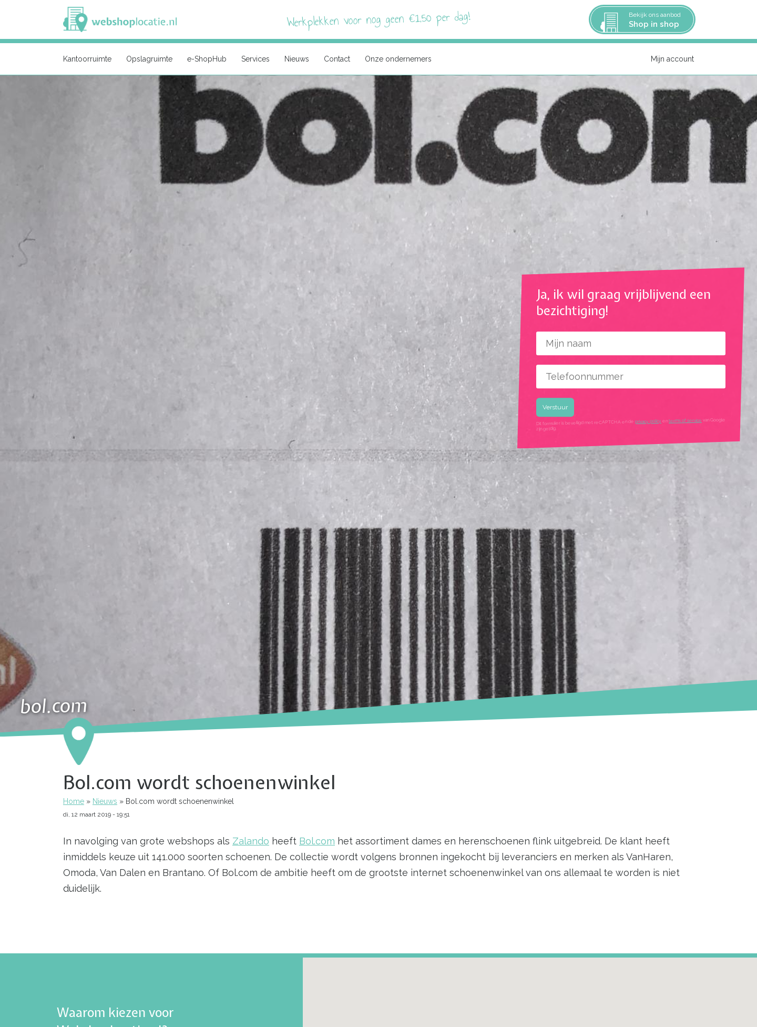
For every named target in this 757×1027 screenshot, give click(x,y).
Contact (337, 59)
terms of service (685, 421)
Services (255, 59)
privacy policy (648, 421)
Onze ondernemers (398, 59)
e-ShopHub (207, 59)
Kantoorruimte (87, 59)
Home (73, 801)
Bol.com (317, 841)
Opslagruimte (149, 59)
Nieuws (296, 59)
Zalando (250, 841)
